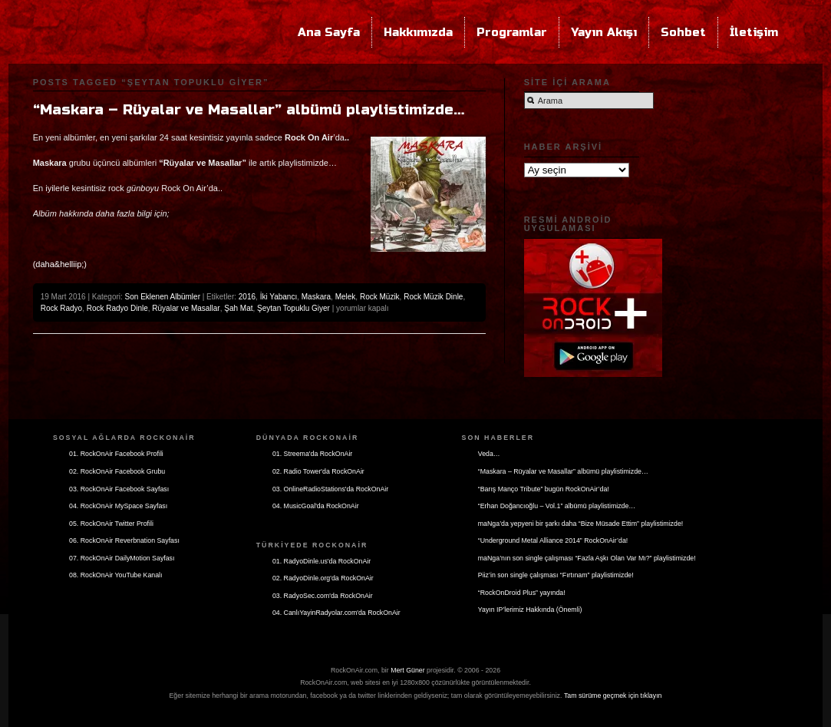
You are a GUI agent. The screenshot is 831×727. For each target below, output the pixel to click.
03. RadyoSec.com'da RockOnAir (322, 596)
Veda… (489, 454)
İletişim (754, 32)
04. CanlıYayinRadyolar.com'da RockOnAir (336, 612)
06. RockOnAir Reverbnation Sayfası (124, 540)
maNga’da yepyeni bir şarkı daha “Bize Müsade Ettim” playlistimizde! (580, 523)
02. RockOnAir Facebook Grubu (117, 471)
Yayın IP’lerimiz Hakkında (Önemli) (530, 609)
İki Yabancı (279, 296)
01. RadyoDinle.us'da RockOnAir (321, 561)
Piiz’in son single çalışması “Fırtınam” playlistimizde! (556, 575)
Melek (345, 296)
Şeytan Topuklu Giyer (293, 308)
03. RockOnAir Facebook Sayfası (119, 489)
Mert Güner (408, 670)
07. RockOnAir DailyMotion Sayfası (121, 558)
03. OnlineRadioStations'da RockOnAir (330, 489)
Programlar (512, 32)
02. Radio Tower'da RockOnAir (318, 471)
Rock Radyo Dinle (117, 308)
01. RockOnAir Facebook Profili (116, 454)
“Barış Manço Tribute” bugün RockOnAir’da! (543, 489)
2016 (247, 296)
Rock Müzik (380, 296)
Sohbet (683, 32)
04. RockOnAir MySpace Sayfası (118, 506)
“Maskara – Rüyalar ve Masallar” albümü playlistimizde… (248, 109)
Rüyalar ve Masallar (185, 308)
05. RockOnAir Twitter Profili (111, 523)
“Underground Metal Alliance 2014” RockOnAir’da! (553, 540)
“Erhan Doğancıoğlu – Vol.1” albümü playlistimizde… (556, 506)
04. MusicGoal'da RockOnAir (315, 506)
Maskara (316, 296)
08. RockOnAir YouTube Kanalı (115, 575)
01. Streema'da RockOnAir (312, 454)
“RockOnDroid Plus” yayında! (522, 592)
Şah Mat (238, 308)
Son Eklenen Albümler (162, 296)
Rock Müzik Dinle (433, 296)
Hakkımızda (418, 32)
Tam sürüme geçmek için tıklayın (613, 695)
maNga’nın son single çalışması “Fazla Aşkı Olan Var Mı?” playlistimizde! (587, 558)
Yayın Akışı (604, 32)
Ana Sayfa (329, 32)
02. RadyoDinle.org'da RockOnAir (323, 578)
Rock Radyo (61, 308)
